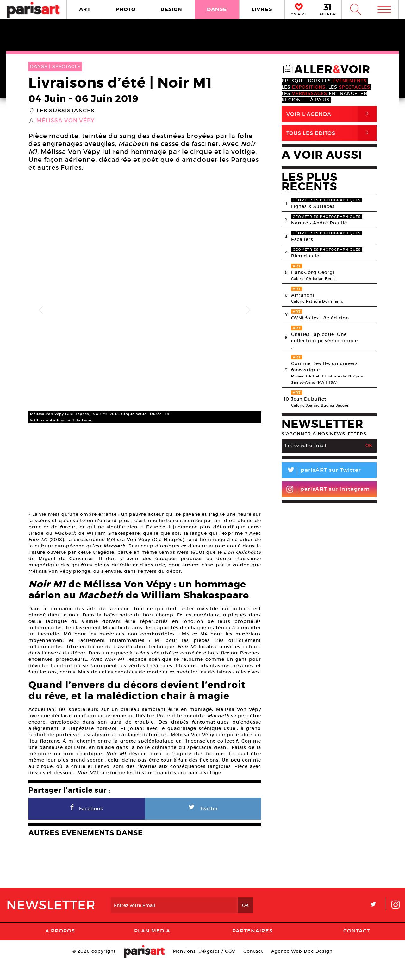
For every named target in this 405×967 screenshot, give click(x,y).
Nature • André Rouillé (319, 223)
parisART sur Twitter (321, 471)
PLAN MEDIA (152, 935)
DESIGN (171, 9)
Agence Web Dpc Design (302, 955)
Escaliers (302, 239)
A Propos (60, 935)
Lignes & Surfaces (313, 206)
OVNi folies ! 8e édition (320, 318)
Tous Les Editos (331, 133)
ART (85, 9)
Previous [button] (41, 310)
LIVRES (262, 9)
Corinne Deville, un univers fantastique (324, 367)
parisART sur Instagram (328, 489)
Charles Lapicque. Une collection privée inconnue (324, 338)
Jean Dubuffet (309, 399)
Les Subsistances (66, 111)
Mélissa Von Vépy (65, 120)
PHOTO (125, 9)
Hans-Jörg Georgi (312, 272)
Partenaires (252, 935)
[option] (144, 310)
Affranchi (302, 295)
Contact (356, 935)
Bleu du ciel (306, 256)
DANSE (217, 9)
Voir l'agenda (331, 114)
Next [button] (248, 310)
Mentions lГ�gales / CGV (204, 955)
